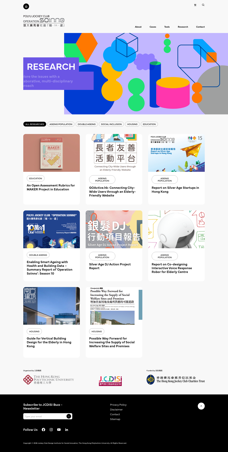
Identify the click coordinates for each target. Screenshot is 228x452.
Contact (200, 26)
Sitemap (115, 419)
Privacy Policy (118, 404)
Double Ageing (87, 124)
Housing (132, 124)
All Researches (34, 124)
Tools (167, 26)
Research (183, 26)
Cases (153, 26)
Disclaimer (116, 409)
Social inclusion (111, 124)
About (138, 26)
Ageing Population (61, 124)
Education (149, 124)
